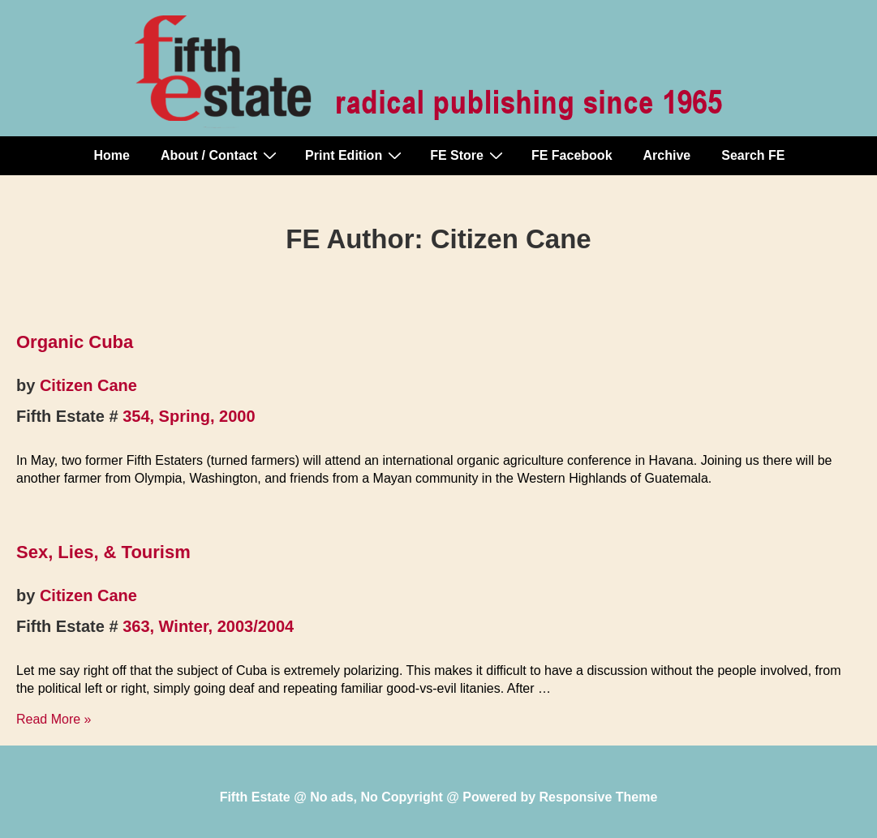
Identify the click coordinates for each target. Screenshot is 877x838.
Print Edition (355, 155)
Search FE (753, 155)
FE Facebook (572, 155)
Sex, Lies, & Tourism (103, 552)
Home (112, 155)
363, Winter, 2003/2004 (208, 626)
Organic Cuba (74, 342)
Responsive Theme (599, 797)
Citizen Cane (88, 385)
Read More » (54, 719)
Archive (667, 155)
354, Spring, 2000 (189, 416)
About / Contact (221, 155)
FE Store (468, 155)
